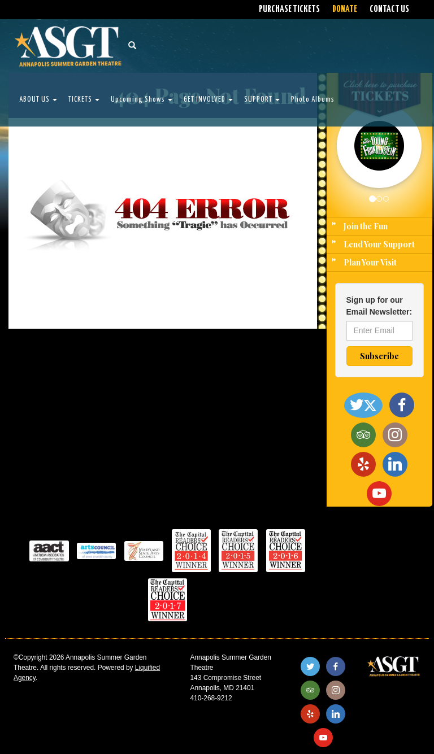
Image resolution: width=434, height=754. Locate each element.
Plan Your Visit (370, 262)
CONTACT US (389, 9)
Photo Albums (313, 99)
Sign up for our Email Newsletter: (379, 305)
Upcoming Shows (141, 99)
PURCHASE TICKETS (289, 9)
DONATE (344, 9)
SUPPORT (262, 99)
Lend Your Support (379, 244)
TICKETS (83, 99)
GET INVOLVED (208, 99)
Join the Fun (366, 226)
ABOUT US (38, 99)
